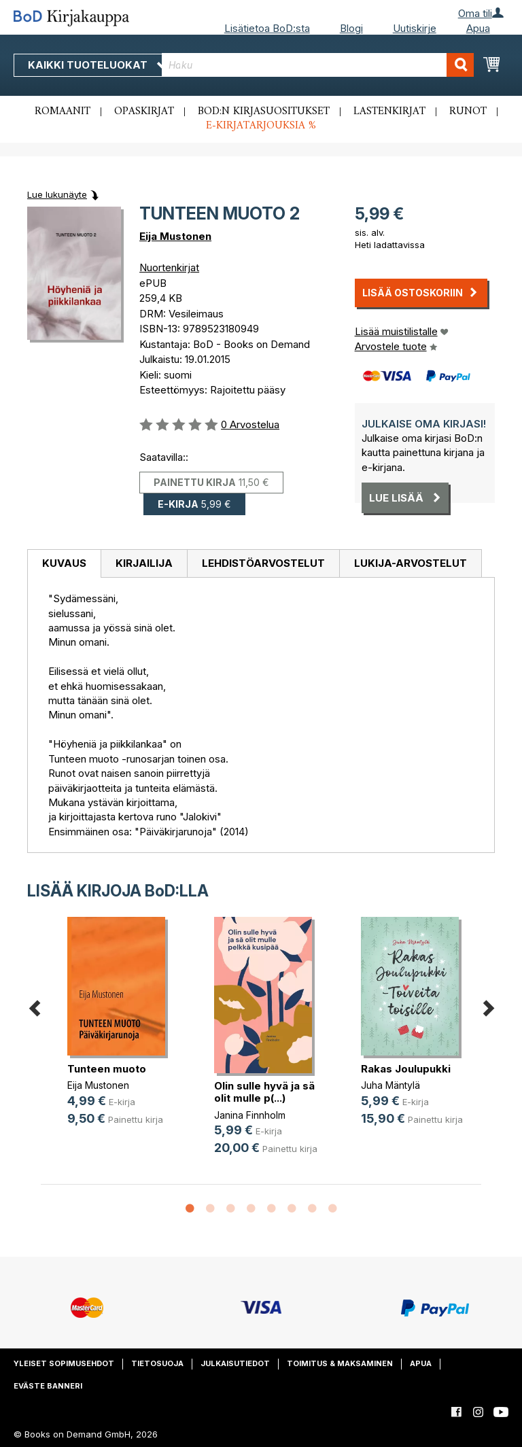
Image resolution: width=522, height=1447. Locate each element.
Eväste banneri (48, 1386)
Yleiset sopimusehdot (64, 1363)
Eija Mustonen (175, 236)
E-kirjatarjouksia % (261, 125)
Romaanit (62, 111)
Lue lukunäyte (57, 194)
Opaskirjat (144, 111)
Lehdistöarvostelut (263, 563)
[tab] (64, 564)
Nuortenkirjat (169, 267)
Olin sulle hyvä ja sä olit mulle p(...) (264, 1091)
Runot (468, 111)
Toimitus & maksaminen (340, 1363)
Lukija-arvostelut (410, 563)
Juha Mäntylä (390, 1085)
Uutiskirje (414, 28)
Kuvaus (64, 563)
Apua (478, 28)
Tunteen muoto (106, 1068)
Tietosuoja (157, 1363)
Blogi (351, 28)
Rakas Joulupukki (406, 1068)
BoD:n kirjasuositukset (264, 111)
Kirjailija (144, 563)
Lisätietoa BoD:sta (267, 28)
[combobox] (318, 65)
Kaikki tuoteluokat (97, 64)
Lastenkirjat (389, 111)
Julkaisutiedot (235, 1363)
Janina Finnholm (249, 1115)
